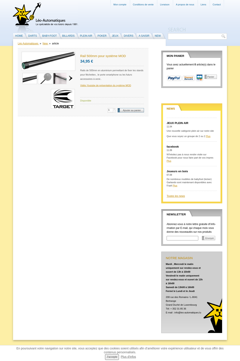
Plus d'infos (128, 356)
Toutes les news (176, 196)
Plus (208, 136)
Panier (210, 77)
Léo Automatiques (28, 43)
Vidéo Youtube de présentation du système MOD (105, 85)
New (45, 43)
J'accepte (112, 356)
